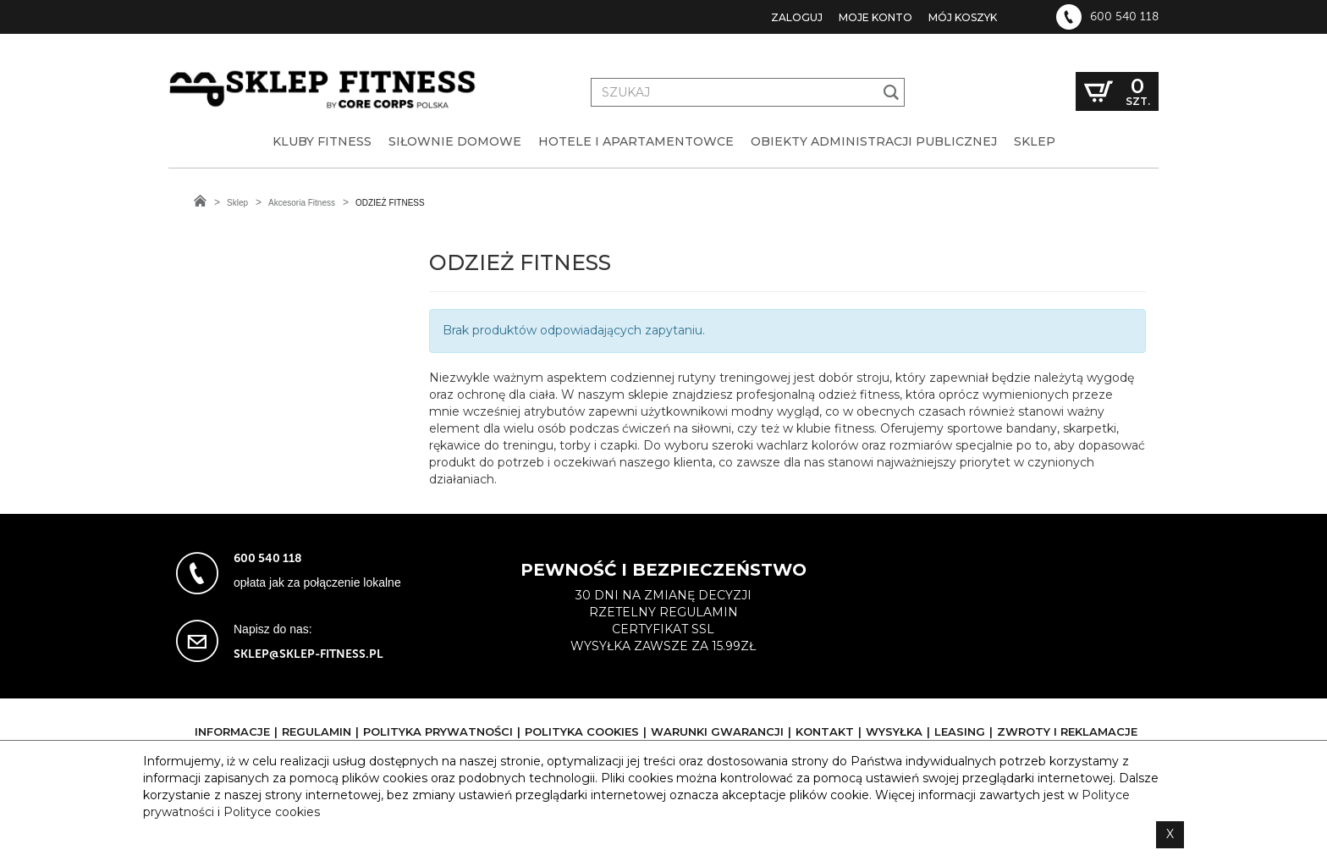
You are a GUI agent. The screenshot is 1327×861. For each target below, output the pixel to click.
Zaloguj (797, 17)
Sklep (237, 202)
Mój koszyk (962, 17)
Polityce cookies (271, 812)
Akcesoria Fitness (301, 202)
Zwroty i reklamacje (1067, 731)
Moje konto (875, 17)
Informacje (232, 731)
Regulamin (316, 731)
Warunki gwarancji (717, 731)
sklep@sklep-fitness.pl (308, 654)
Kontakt (825, 731)
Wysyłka (894, 731)
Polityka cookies (582, 731)
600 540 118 (1124, 17)
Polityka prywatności (438, 731)
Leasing (959, 731)
